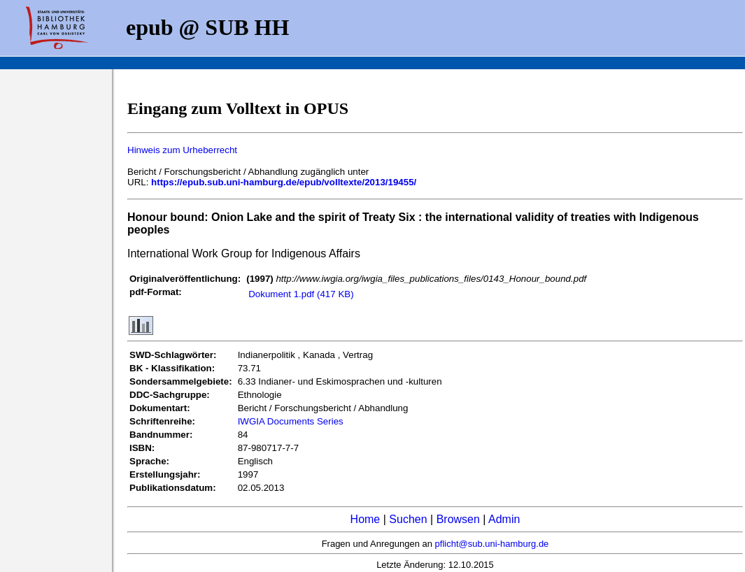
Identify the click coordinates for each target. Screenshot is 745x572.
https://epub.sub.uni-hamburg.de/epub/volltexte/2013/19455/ (283, 182)
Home (365, 519)
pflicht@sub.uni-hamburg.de (492, 543)
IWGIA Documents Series (290, 421)
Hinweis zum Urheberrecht (182, 150)
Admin (504, 519)
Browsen (458, 519)
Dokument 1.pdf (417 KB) (300, 294)
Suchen (408, 519)
